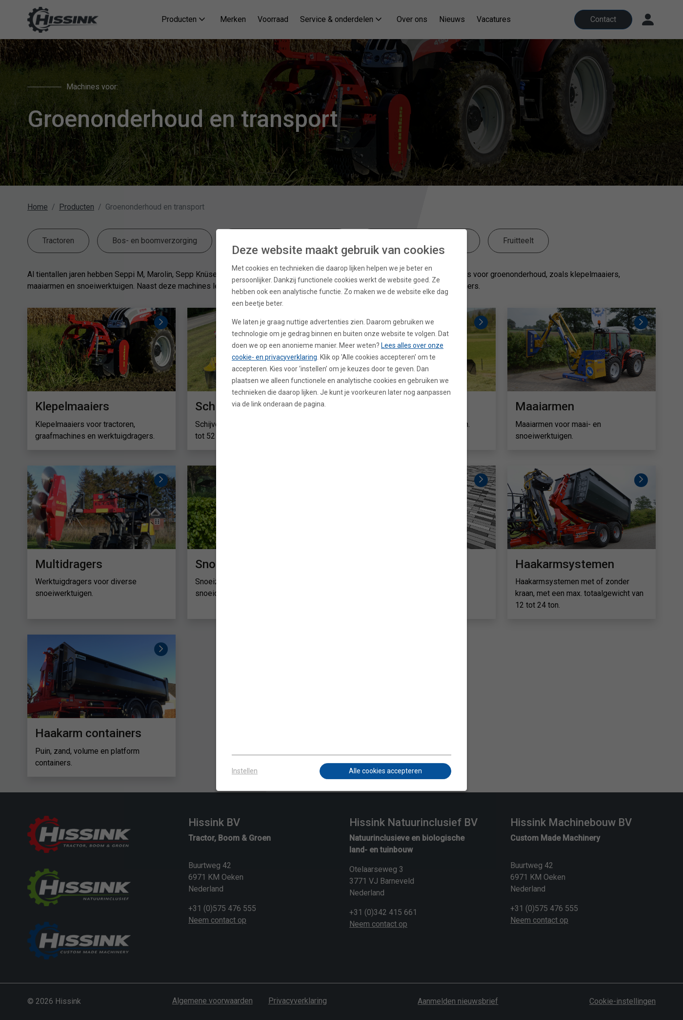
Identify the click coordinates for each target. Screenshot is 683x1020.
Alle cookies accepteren (385, 771)
